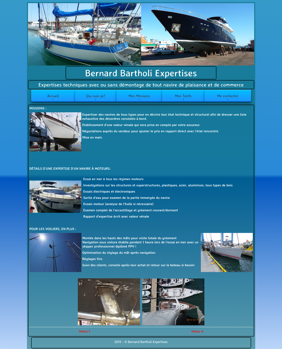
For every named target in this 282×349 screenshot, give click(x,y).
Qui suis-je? (95, 96)
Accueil (53, 96)
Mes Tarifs (183, 96)
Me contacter (227, 96)
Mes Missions (139, 96)
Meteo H (197, 331)
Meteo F (84, 331)
